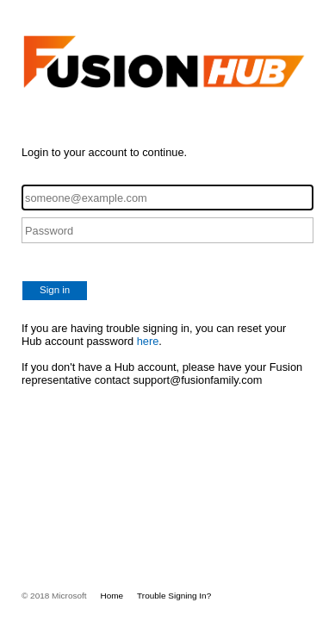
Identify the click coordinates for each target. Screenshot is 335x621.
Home (112, 595)
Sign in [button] (55, 290)
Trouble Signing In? (174, 595)
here (148, 341)
